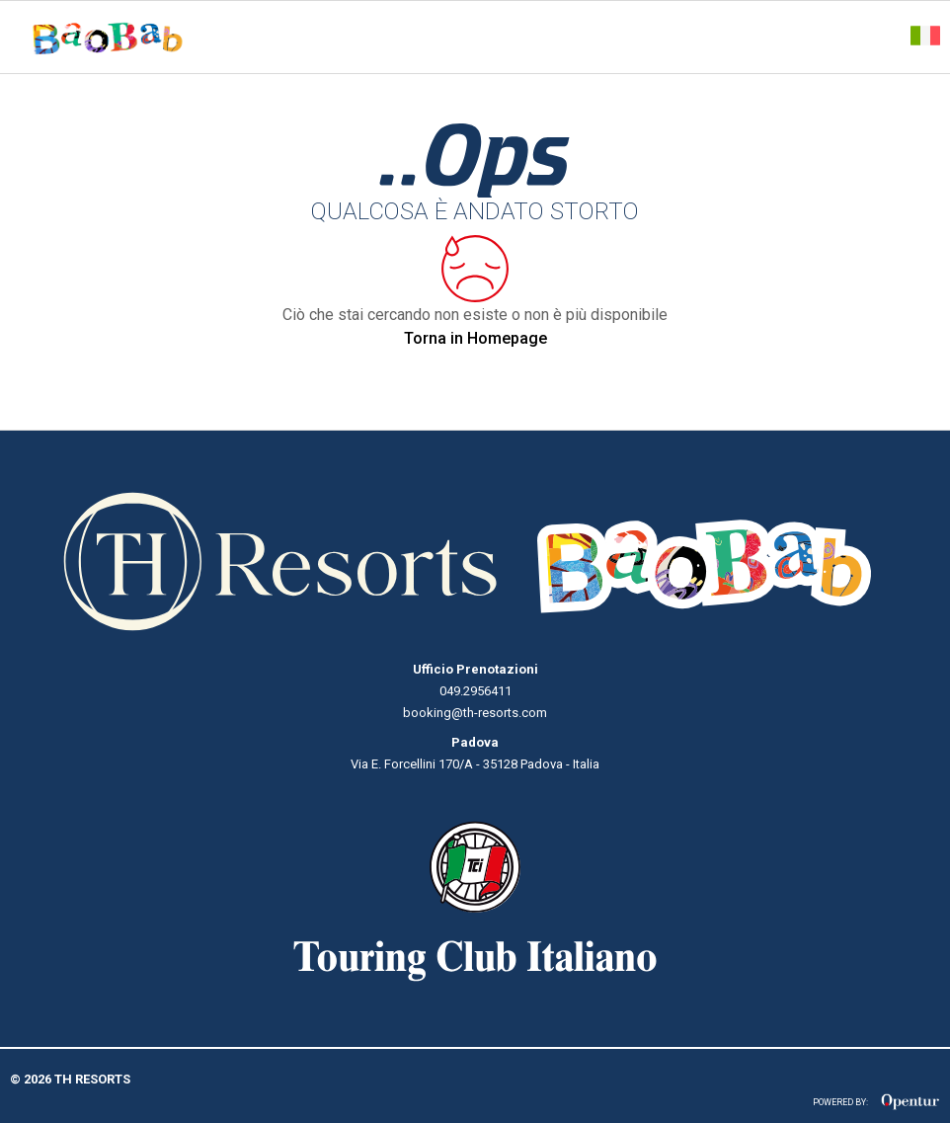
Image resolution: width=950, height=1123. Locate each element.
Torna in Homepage (475, 338)
